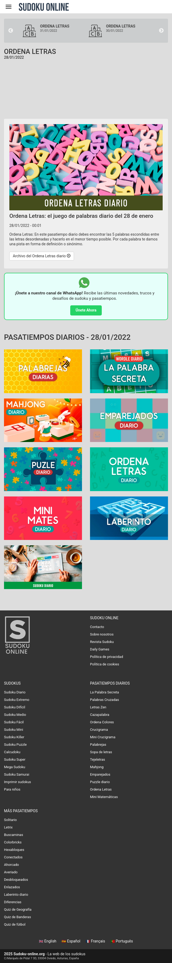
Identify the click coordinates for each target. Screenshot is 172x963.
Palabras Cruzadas (104, 700)
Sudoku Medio (15, 715)
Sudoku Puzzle (15, 745)
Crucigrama (99, 730)
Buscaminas (13, 835)
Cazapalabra (99, 715)
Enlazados (12, 887)
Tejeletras (97, 759)
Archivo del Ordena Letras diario (42, 256)
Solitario (10, 820)
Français (96, 941)
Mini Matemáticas (104, 797)
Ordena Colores (102, 722)
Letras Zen (98, 707)
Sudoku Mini (13, 730)
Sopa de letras (101, 752)
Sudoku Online (43, 6)
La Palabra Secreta (104, 692)
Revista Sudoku (102, 642)
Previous (10, 30)
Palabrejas (98, 745)
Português (122, 941)
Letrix (8, 827)
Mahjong (97, 767)
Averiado (11, 872)
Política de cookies (104, 664)
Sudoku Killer (14, 737)
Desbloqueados (16, 880)
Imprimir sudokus (17, 782)
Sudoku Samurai (16, 774)
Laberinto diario (16, 895)
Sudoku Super (14, 759)
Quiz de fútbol (14, 924)
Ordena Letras (101, 789)
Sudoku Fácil (14, 722)
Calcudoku (12, 752)
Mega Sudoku (14, 767)
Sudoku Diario (14, 692)
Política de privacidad (106, 657)
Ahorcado (11, 865)
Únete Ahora (86, 310)
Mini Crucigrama (102, 737)
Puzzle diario (100, 782)
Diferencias (12, 902)
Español (71, 941)
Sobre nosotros (102, 634)
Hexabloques (14, 850)
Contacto (97, 627)
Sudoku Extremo (16, 700)
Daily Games (99, 649)
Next (161, 30)
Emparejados (100, 774)
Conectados (13, 857)
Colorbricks (13, 842)
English (48, 941)
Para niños (12, 789)
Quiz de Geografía (18, 909)
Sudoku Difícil (14, 707)
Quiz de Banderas (17, 917)
